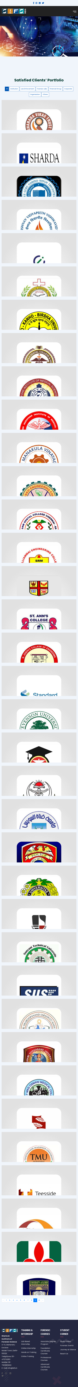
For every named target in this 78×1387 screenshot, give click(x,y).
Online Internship (28, 1348)
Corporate (68, 89)
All (7, 89)
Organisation (35, 94)
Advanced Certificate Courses (45, 1367)
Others (45, 94)
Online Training (27, 1356)
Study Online (65, 1341)
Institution (14, 89)
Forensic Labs (42, 89)
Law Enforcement (27, 89)
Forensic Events (67, 1345)
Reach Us (64, 1353)
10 (39, 1300)
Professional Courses (46, 1358)
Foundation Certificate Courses (45, 1351)
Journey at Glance (68, 1349)
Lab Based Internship (25, 1342)
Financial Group (55, 89)
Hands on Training (28, 1352)
